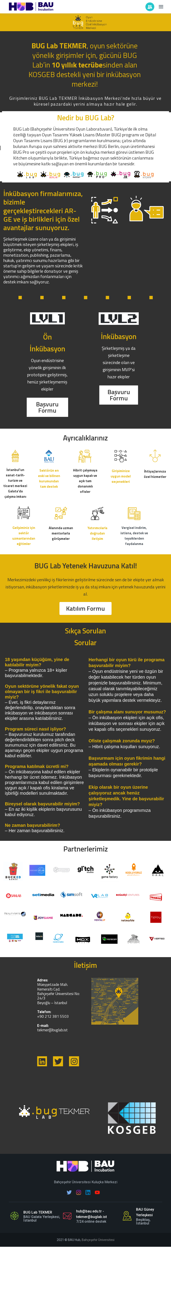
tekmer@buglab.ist (52, 1030)
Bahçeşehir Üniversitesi (98, 1240)
